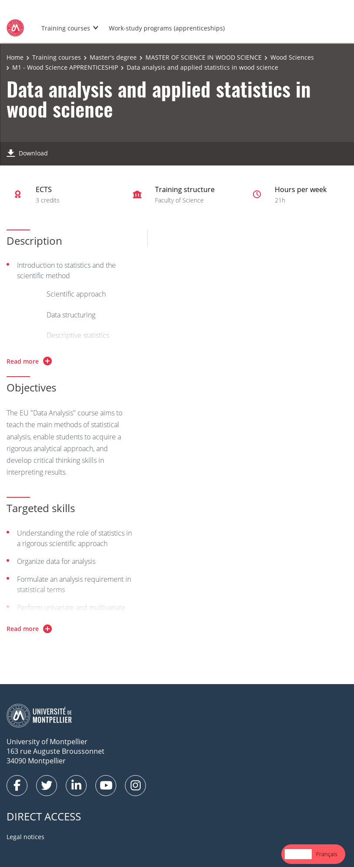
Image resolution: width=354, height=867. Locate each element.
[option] (327, 854)
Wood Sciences (292, 57)
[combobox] (298, 854)
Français (326, 854)
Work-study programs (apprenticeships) (167, 28)
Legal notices (25, 837)
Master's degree (113, 57)
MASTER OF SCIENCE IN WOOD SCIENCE (203, 57)
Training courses (65, 28)
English (298, 854)
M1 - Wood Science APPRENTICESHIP (65, 67)
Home (15, 57)
